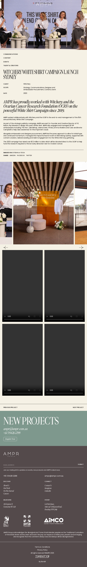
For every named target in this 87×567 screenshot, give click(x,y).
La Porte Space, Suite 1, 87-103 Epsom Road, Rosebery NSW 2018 (53, 507)
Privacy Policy (42, 550)
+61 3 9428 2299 (10, 476)
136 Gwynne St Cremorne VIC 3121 (9, 505)
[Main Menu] (82, 4)
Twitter (29, 155)
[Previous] (5, 247)
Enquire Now (10, 439)
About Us (6, 485)
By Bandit (42, 561)
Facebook (21, 155)
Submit (81, 464)
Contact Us (48, 485)
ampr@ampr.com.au (54, 476)
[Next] (81, 247)
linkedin (13, 155)
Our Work (6, 488)
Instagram (48, 488)
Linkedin (48, 491)
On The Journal (8, 491)
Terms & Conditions (42, 547)
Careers (6, 494)
